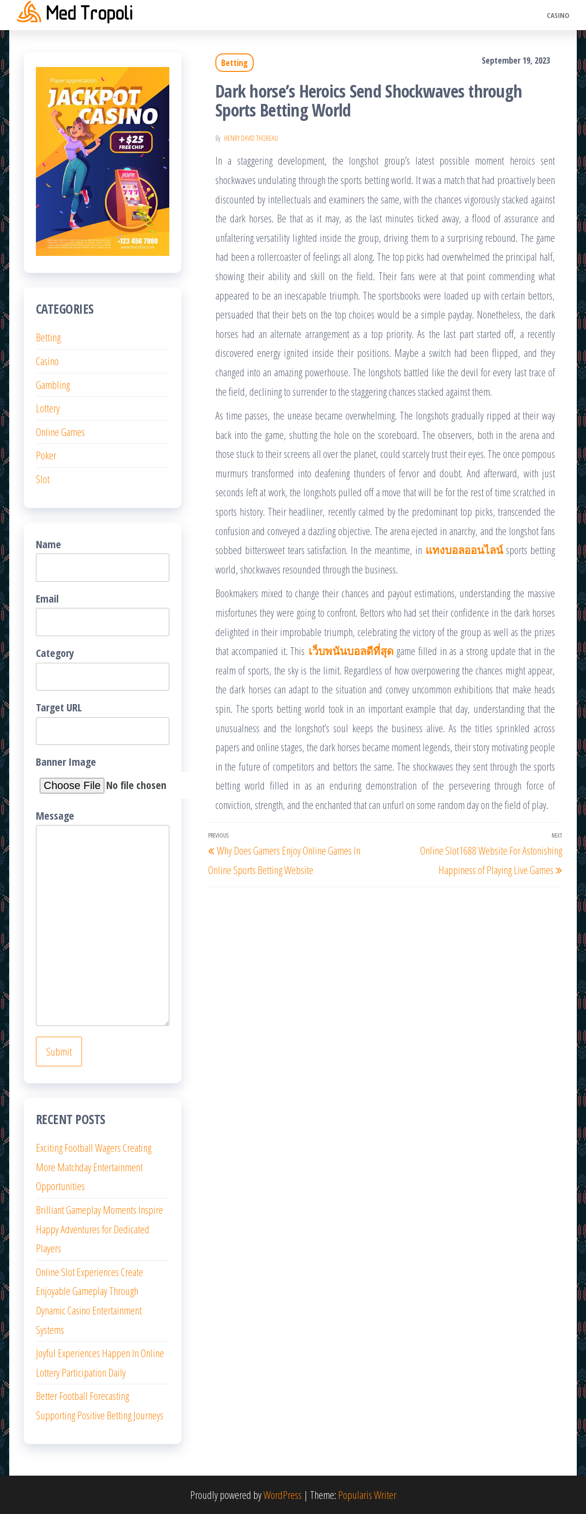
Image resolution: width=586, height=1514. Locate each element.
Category (102, 667)
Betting (234, 62)
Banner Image (102, 776)
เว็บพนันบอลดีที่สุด (351, 650)
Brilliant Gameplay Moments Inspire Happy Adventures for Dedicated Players (99, 1228)
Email (102, 613)
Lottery (48, 408)
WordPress (282, 1494)
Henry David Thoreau (251, 138)
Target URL (102, 722)
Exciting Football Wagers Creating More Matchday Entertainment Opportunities (93, 1166)
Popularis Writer (367, 1494)
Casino (558, 15)
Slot (42, 478)
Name (102, 559)
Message (102, 917)
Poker (46, 455)
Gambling (53, 384)
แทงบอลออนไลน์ (464, 549)
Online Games (60, 431)
